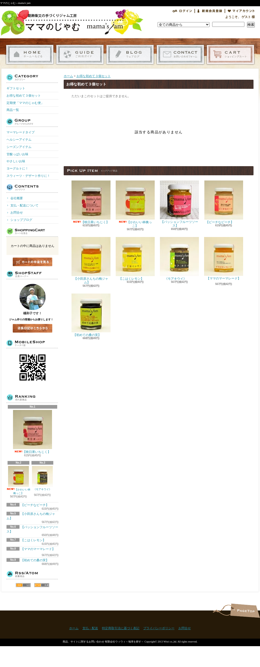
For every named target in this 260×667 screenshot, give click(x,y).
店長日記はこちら (32, 328)
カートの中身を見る (32, 262)
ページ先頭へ (245, 610)
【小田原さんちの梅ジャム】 (91, 260)
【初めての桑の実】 (39, 560)
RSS (23, 585)
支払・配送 (90, 628)
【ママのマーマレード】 (223, 260)
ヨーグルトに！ (17, 168)
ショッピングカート (230, 54)
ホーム (30, 54)
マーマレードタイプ (20, 132)
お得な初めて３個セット (23, 95)
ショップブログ (130, 54)
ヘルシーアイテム (18, 139)
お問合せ (180, 54)
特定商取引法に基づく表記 (120, 628)
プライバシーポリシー (158, 628)
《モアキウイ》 (42, 480)
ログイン (182, 11)
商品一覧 (12, 110)
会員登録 (210, 11)
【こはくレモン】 (37, 540)
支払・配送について (80, 54)
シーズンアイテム (18, 147)
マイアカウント (241, 11)
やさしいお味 (15, 161)
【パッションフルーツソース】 (179, 203)
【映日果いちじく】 (32, 432)
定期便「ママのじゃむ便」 (25, 103)
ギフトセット (15, 88)
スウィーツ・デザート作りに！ (28, 176)
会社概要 (16, 198)
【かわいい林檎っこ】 (18, 480)
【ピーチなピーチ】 (39, 505)
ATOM (41, 585)
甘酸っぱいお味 (17, 154)
